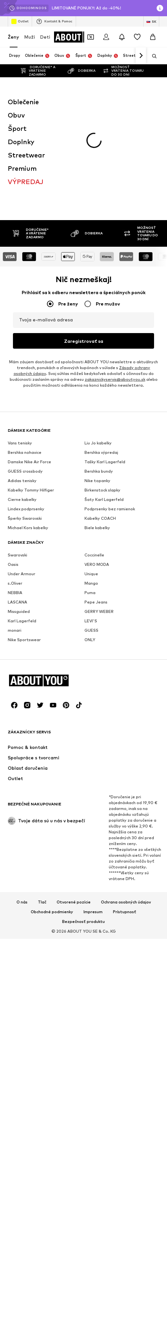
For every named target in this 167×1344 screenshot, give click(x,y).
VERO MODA (96, 564)
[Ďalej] (141, 55)
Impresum (93, 912)
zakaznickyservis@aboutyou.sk (115, 379)
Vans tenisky (20, 443)
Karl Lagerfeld (22, 620)
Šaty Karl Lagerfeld (104, 499)
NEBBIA (15, 592)
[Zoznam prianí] (137, 37)
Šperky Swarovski (25, 518)
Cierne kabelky (22, 499)
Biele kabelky (97, 527)
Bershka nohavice (24, 452)
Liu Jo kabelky (98, 443)
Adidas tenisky (22, 480)
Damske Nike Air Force (29, 461)
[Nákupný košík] (153, 37)
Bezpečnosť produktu (83, 921)
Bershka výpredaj (101, 452)
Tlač (42, 902)
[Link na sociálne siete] (14, 705)
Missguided (19, 611)
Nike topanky (97, 480)
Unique (91, 573)
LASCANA (17, 602)
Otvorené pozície (74, 902)
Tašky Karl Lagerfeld (104, 461)
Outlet (19, 21)
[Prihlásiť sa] (106, 37)
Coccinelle (94, 555)
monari (14, 630)
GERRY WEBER (99, 611)
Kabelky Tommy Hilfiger (31, 490)
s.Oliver (15, 583)
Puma (89, 592)
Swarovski (17, 555)
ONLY (89, 639)
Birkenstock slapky (102, 490)
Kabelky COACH (100, 518)
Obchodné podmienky (52, 912)
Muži (29, 37)
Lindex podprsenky (26, 508)
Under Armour (21, 573)
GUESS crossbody (25, 471)
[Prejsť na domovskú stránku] (80, 37)
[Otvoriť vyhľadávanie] (152, 56)
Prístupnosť (124, 912)
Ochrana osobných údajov (126, 902)
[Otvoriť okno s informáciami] (160, 8)
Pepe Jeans (95, 602)
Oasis (13, 564)
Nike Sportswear (24, 639)
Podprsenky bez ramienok (109, 508)
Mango (91, 583)
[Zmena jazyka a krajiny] (151, 21)
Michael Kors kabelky (28, 527)
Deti (45, 37)
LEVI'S (90, 620)
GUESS (91, 630)
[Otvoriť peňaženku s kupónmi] (91, 37)
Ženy (13, 37)
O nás (22, 902)
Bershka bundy (98, 471)
